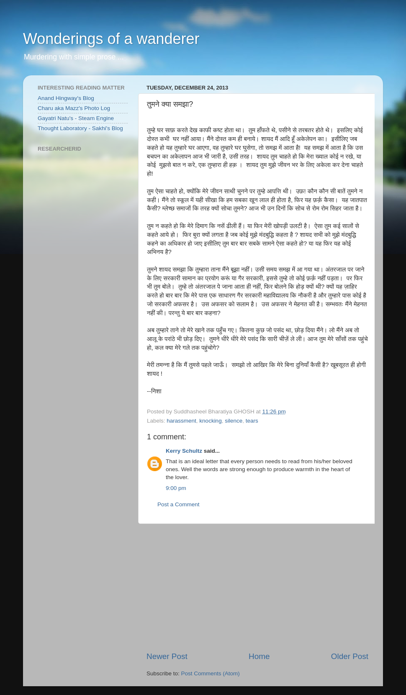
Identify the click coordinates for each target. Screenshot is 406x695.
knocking (210, 421)
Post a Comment (178, 504)
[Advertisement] (257, 587)
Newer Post (167, 656)
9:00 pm (176, 488)
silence (233, 421)
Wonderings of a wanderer (111, 38)
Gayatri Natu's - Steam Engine (76, 118)
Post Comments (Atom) (210, 673)
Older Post (349, 656)
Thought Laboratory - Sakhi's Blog (80, 128)
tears (252, 421)
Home (259, 656)
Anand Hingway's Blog (66, 98)
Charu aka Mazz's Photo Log (74, 108)
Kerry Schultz (184, 451)
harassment (181, 421)
